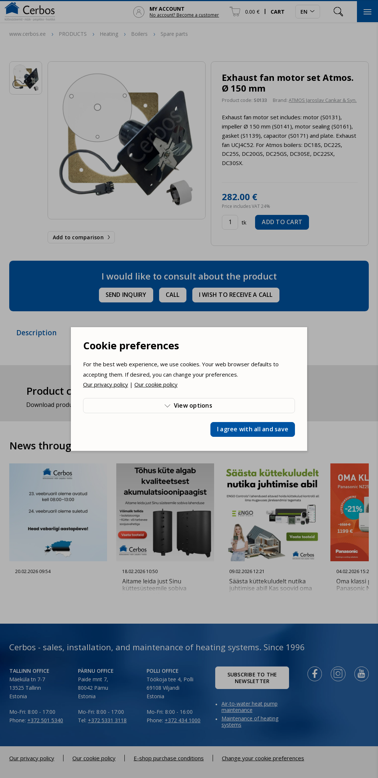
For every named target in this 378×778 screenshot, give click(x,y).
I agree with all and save (252, 429)
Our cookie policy (156, 384)
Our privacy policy (105, 384)
